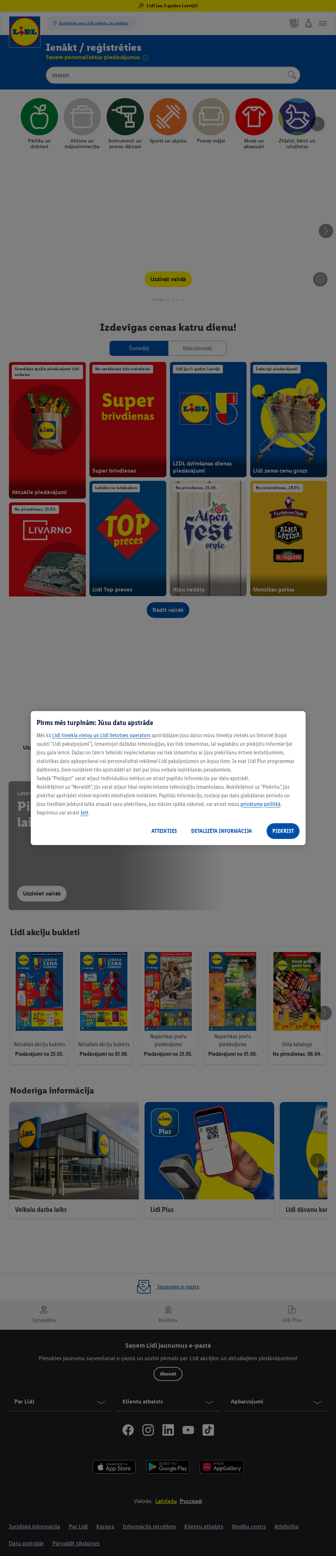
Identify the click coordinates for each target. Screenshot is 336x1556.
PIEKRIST (283, 830)
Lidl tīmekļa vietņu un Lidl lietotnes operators (101, 735)
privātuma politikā (260, 804)
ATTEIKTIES (164, 830)
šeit (84, 812)
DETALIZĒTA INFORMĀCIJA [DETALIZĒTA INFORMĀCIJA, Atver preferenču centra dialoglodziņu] (221, 830)
